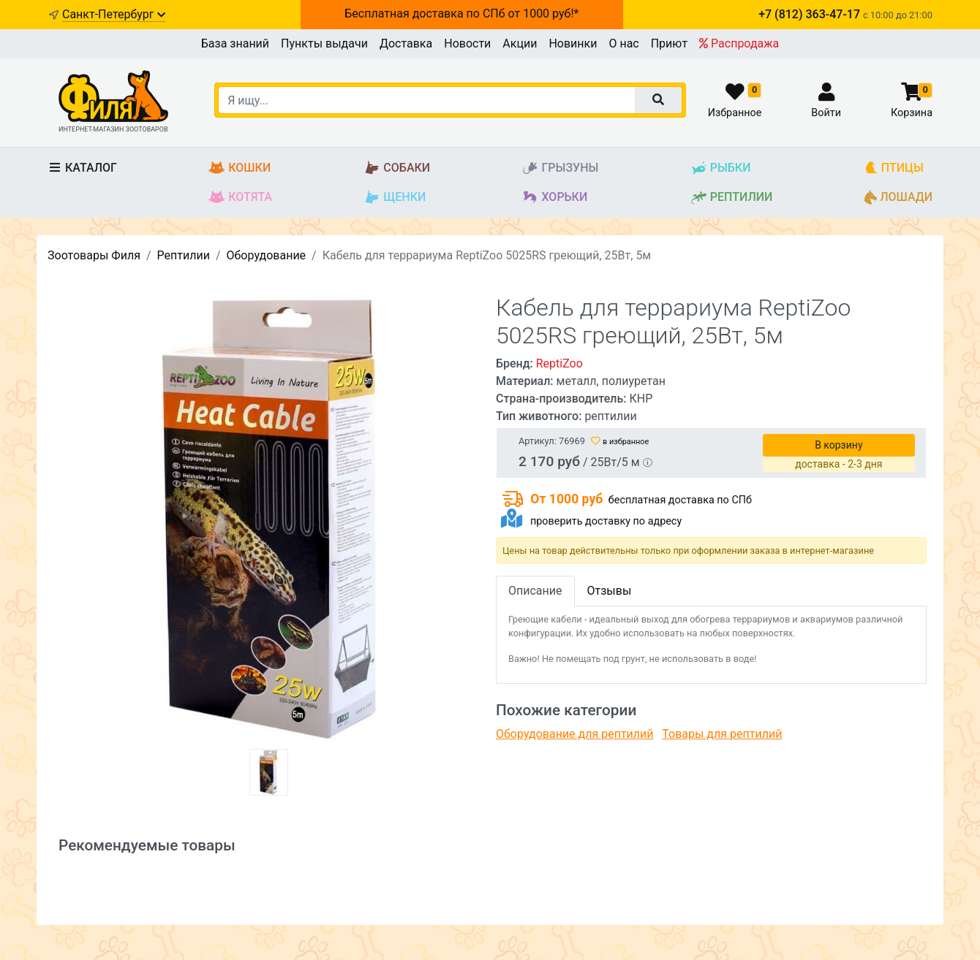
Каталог (82, 168)
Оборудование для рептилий (575, 734)
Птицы (894, 168)
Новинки (573, 43)
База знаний (235, 43)
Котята (240, 197)
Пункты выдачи (324, 43)
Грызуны (559, 168)
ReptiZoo (559, 363)
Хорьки (554, 197)
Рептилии (731, 197)
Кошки (239, 168)
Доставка (406, 43)
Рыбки (720, 168)
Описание (535, 591)
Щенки (394, 197)
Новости (467, 43)
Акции (519, 43)
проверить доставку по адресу (606, 521)
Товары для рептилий (722, 734)
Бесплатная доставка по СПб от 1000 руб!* (461, 13)
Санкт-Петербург (113, 14)
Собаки (396, 168)
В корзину (838, 445)
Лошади (898, 197)
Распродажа (739, 43)
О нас (623, 43)
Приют (669, 43)
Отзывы (609, 591)
